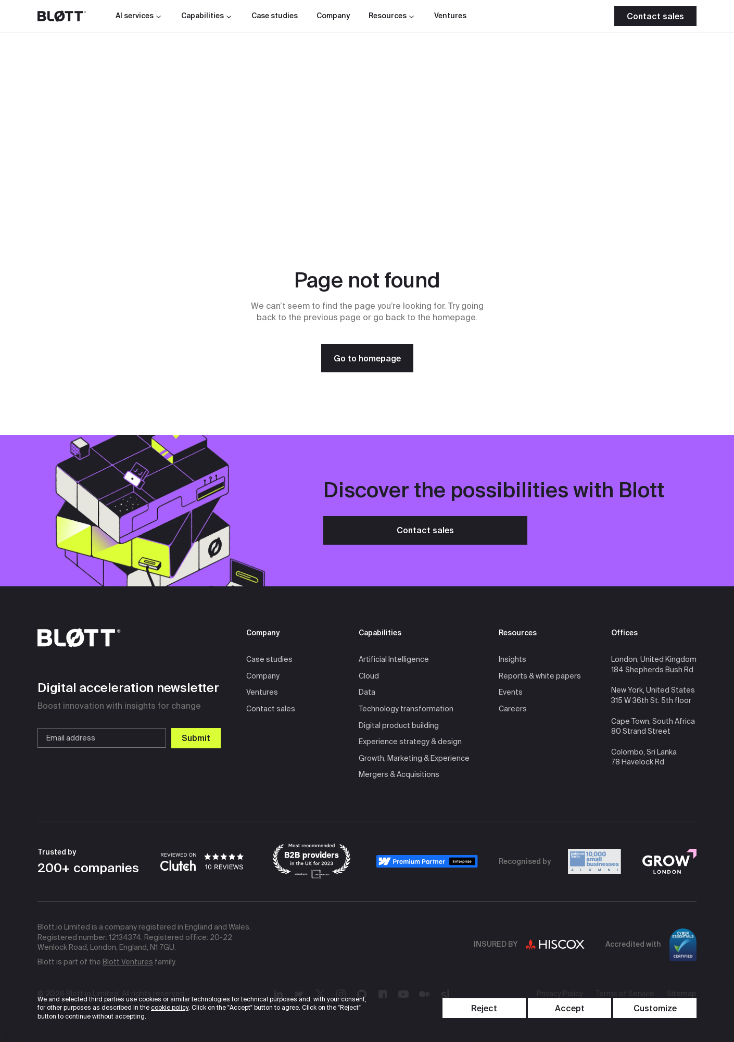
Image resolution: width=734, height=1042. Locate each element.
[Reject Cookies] (484, 1008)
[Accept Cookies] (569, 1008)
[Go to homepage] (367, 358)
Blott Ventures (128, 962)
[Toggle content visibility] (655, 1008)
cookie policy (169, 1007)
